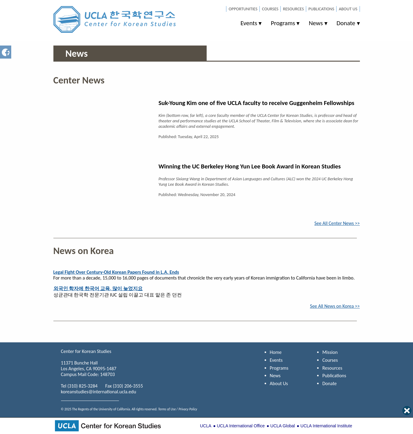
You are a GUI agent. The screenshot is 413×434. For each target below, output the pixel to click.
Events (248, 23)
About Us (348, 9)
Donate (346, 23)
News (316, 23)
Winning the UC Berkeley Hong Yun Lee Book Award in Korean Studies (249, 166)
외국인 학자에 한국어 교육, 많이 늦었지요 (98, 288)
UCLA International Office (241, 425)
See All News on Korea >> (335, 306)
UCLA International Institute (326, 425)
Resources (293, 9)
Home (276, 352)
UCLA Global (282, 425)
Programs (283, 23)
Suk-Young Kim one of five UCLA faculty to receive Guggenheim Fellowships (256, 103)
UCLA (205, 425)
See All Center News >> (337, 223)
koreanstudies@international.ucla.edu (98, 392)
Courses (270, 9)
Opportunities (243, 9)
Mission (329, 352)
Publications (321, 9)
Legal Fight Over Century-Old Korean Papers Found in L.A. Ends (116, 272)
